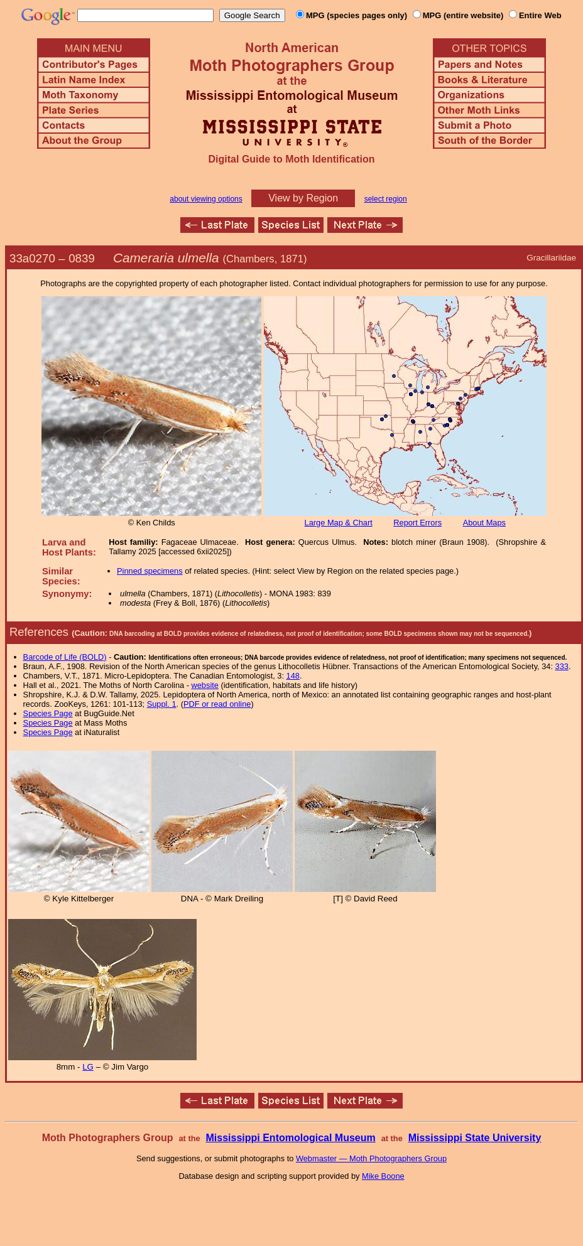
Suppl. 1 (162, 704)
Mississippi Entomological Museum (290, 1137)
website (205, 685)
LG (88, 1066)
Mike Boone (383, 1176)
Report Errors (417, 522)
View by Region (303, 198)
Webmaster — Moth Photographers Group (371, 1158)
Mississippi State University (475, 1137)
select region (385, 199)
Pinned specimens (150, 571)
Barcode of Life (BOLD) (65, 657)
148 (293, 675)
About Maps (484, 522)
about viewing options (206, 199)
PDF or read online (217, 704)
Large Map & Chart (339, 522)
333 (562, 666)
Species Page (48, 713)
